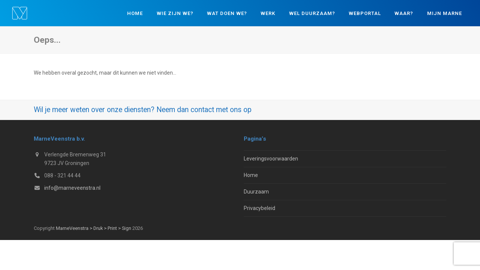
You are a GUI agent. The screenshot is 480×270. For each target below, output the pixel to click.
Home (251, 175)
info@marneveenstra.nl (72, 188)
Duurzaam (256, 192)
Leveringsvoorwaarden (271, 159)
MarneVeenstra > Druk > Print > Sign (93, 228)
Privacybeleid (259, 208)
